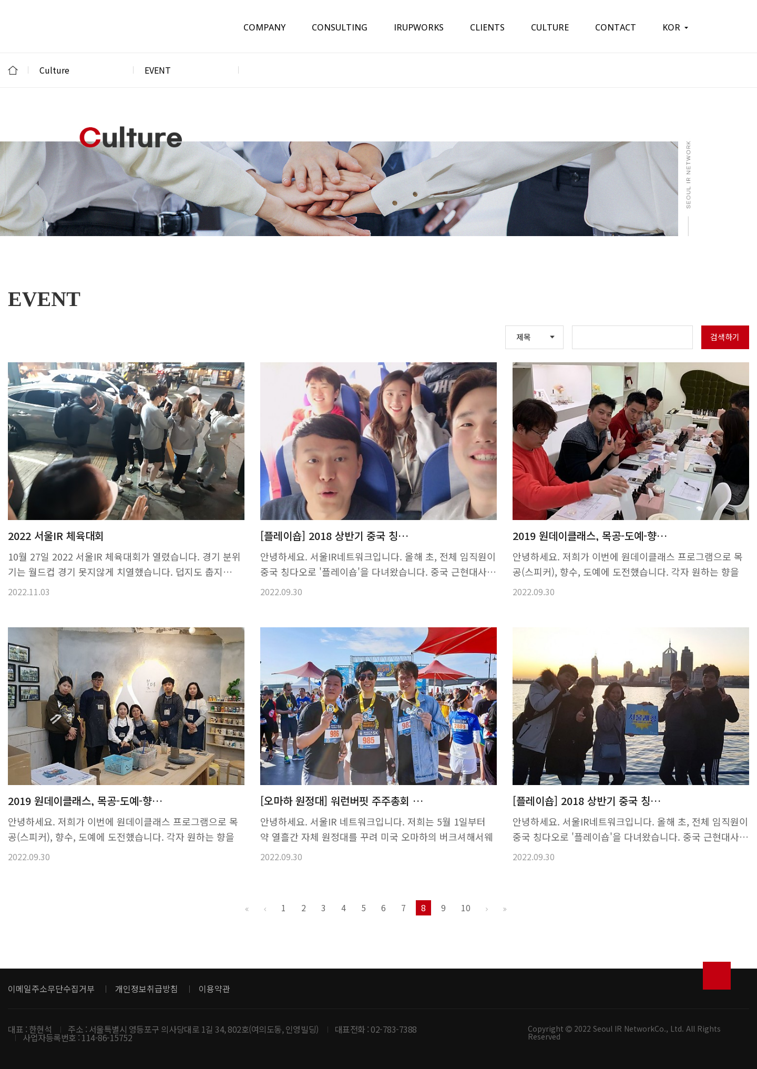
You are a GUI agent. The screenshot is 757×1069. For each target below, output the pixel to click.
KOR (675, 27)
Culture (80, 70)
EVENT (186, 70)
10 (465, 907)
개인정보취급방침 (146, 988)
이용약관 (214, 988)
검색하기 (725, 336)
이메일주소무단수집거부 (51, 988)
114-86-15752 (106, 1037)
